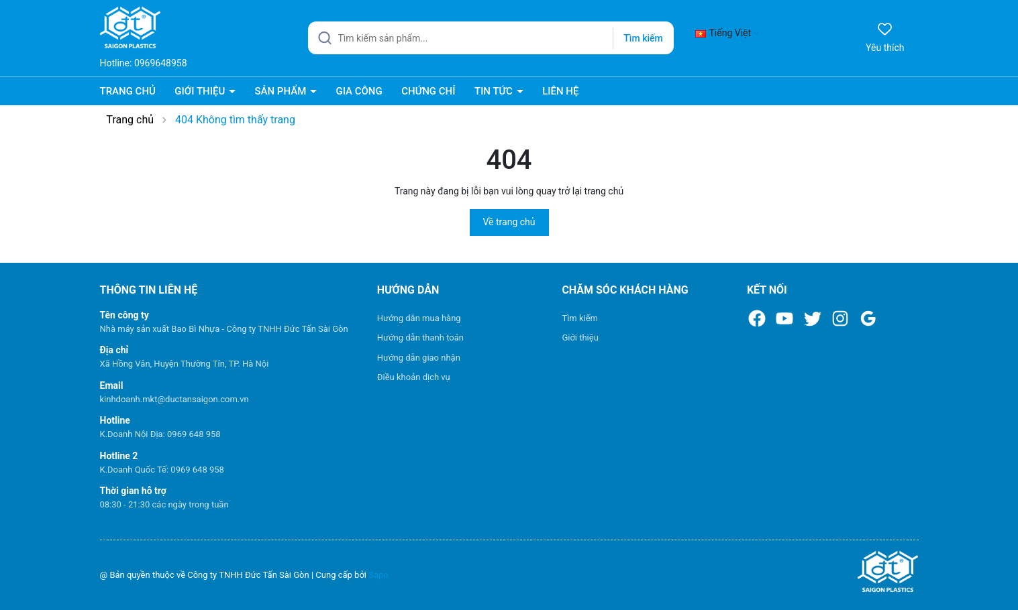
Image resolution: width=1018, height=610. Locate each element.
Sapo (378, 575)
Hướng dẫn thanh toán (420, 337)
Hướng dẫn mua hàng (419, 318)
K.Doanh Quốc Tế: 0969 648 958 (162, 470)
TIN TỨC (494, 91)
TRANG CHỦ (128, 91)
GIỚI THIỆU (200, 91)
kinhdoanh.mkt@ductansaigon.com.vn (174, 399)
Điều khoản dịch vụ (413, 377)
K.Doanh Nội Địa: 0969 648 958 (160, 434)
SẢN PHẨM (281, 91)
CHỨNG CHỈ (428, 91)
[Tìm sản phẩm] (491, 37)
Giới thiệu (580, 337)
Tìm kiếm (580, 318)
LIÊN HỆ (560, 91)
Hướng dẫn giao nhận (418, 358)
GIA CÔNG (359, 91)
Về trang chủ (509, 222)
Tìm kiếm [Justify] (642, 38)
